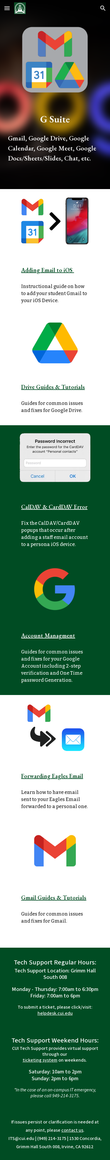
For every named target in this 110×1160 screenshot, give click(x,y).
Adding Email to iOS (47, 270)
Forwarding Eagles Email (52, 776)
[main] (55, 138)
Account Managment (48, 635)
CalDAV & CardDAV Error (54, 507)
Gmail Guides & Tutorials (53, 897)
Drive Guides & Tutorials (53, 387)
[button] (7, 8)
